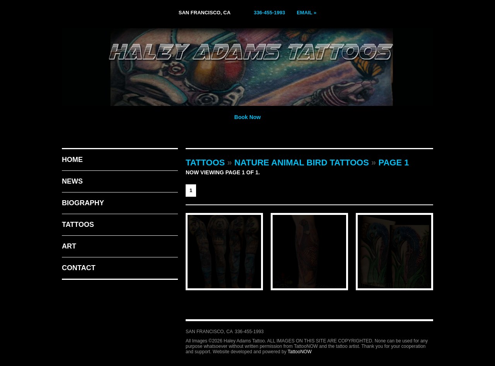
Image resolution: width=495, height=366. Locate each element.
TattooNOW (300, 351)
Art (69, 246)
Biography (83, 203)
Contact (79, 268)
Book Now (247, 117)
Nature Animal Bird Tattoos (301, 162)
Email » (306, 12)
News (72, 181)
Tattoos (78, 224)
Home (72, 159)
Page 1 (393, 162)
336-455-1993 (269, 12)
